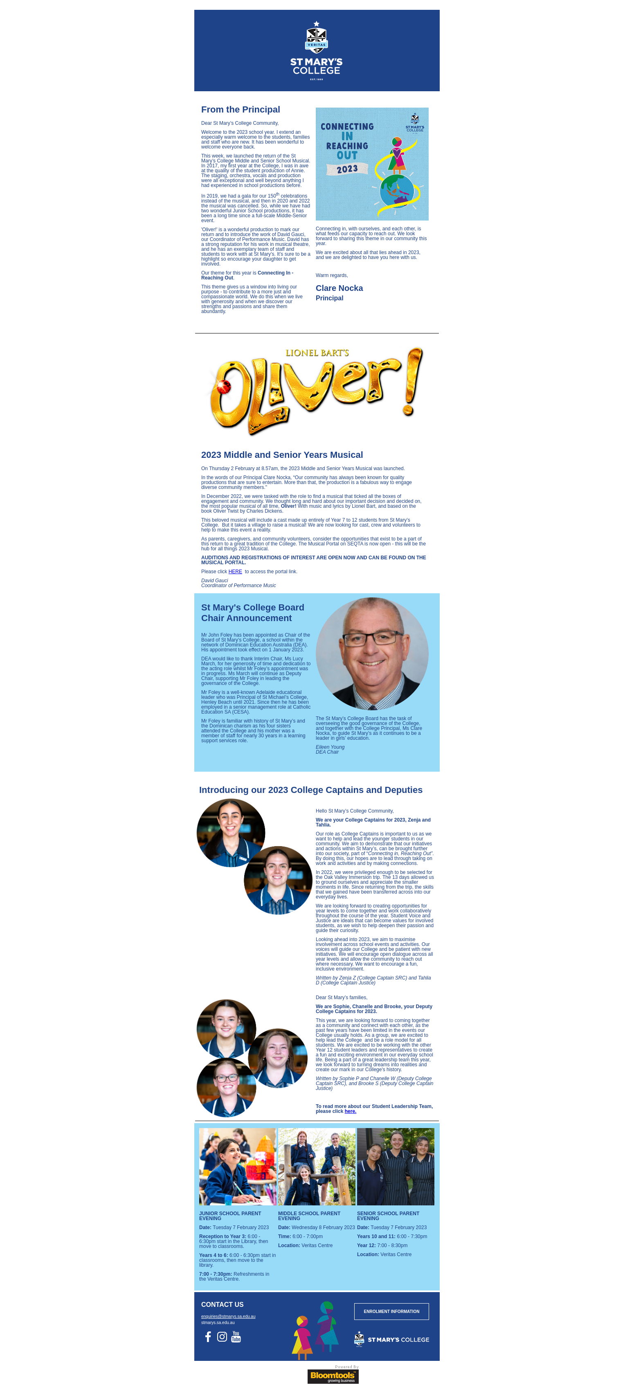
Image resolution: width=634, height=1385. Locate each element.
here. (351, 1111)
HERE (235, 571)
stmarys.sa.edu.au (218, 1322)
